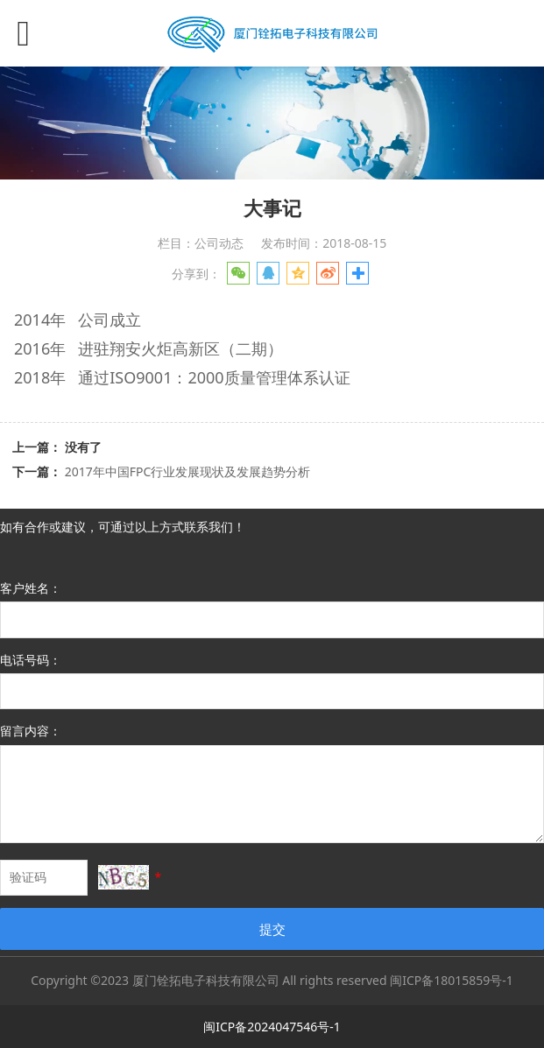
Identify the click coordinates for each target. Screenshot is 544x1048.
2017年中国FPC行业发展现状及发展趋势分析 (188, 471)
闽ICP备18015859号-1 (451, 980)
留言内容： (30, 730)
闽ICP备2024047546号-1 (272, 1026)
